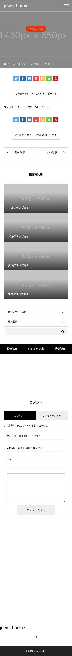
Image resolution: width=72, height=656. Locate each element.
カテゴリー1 (36, 30)
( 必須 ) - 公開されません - (25, 448)
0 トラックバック (52, 415)
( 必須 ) (23, 436)
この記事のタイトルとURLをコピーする (36, 93)
